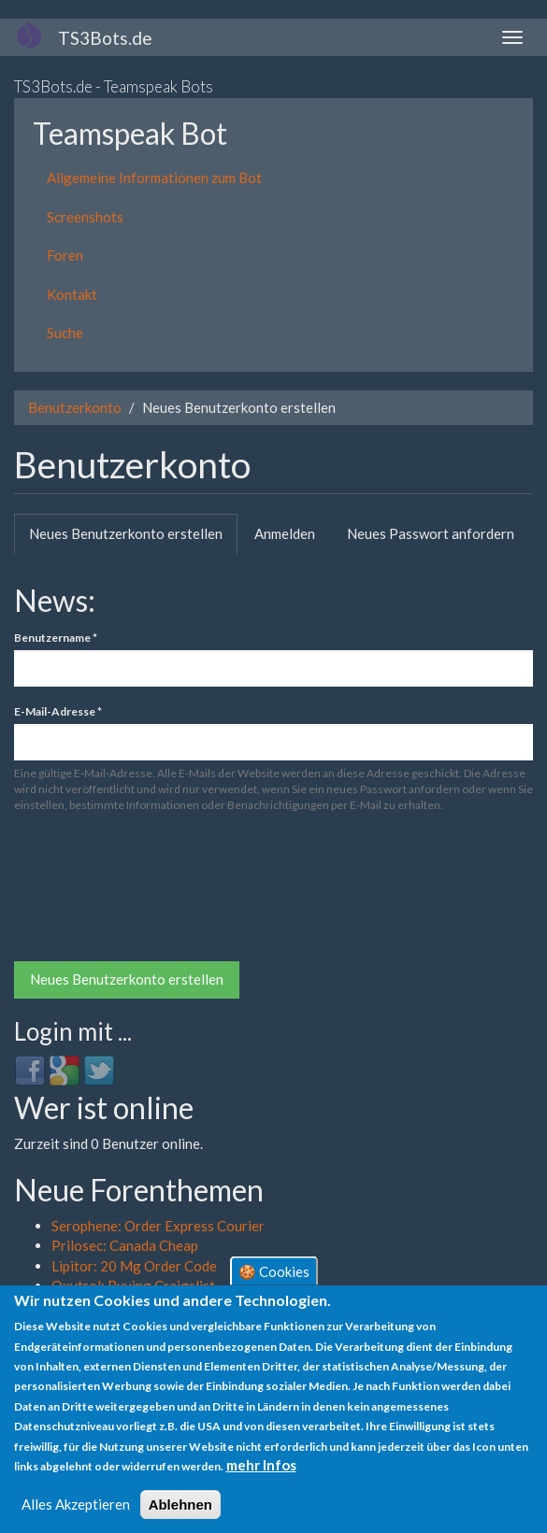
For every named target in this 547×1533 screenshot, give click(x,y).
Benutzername (55, 638)
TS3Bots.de (105, 38)
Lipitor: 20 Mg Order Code (134, 1265)
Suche (65, 332)
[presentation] (90, 894)
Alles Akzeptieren (76, 1504)
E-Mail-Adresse (58, 711)
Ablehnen (180, 1504)
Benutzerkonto (75, 407)
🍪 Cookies (273, 1270)
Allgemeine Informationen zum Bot (154, 177)
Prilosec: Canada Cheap (124, 1245)
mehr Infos (261, 1464)
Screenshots (85, 216)
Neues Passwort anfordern (430, 533)
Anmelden (284, 533)
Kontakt (72, 294)
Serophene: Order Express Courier (158, 1225)
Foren (65, 255)
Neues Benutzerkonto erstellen (133, 539)
